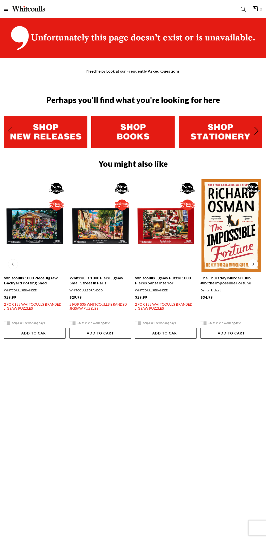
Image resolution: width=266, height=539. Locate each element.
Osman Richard (210, 290)
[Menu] (8, 9)
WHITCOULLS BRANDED (20, 290)
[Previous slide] (9, 131)
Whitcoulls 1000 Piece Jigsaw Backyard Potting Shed (31, 280)
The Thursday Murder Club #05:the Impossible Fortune (225, 280)
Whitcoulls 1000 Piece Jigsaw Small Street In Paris (96, 280)
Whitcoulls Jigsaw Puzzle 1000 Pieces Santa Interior (163, 280)
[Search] (244, 9)
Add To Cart (34, 333)
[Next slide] (256, 131)
